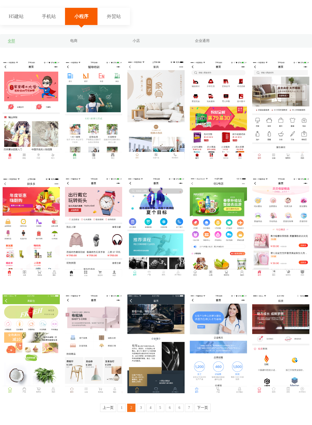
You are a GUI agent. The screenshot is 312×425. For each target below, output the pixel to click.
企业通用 (202, 41)
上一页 (108, 408)
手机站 (49, 16)
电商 (73, 41)
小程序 (81, 16)
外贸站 (114, 16)
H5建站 (16, 16)
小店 (136, 41)
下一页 (202, 408)
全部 (11, 41)
